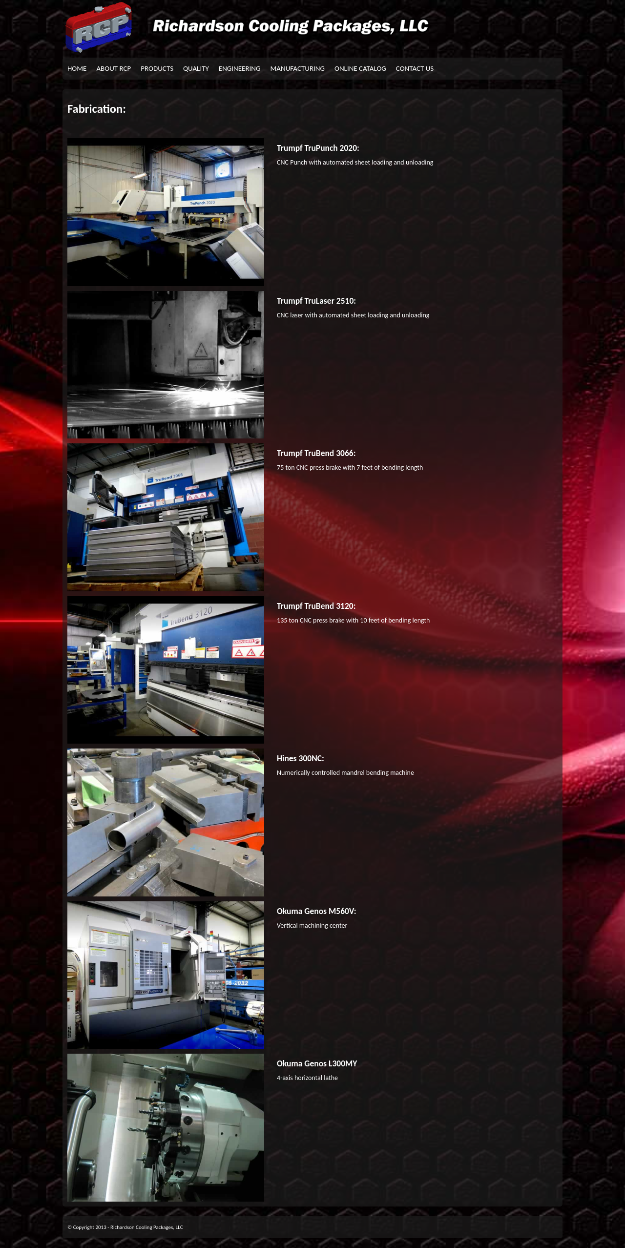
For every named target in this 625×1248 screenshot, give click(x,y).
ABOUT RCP (113, 68)
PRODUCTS (157, 68)
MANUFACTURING (297, 68)
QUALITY (196, 68)
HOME (76, 68)
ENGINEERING (240, 68)
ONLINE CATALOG (360, 68)
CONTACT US (415, 68)
